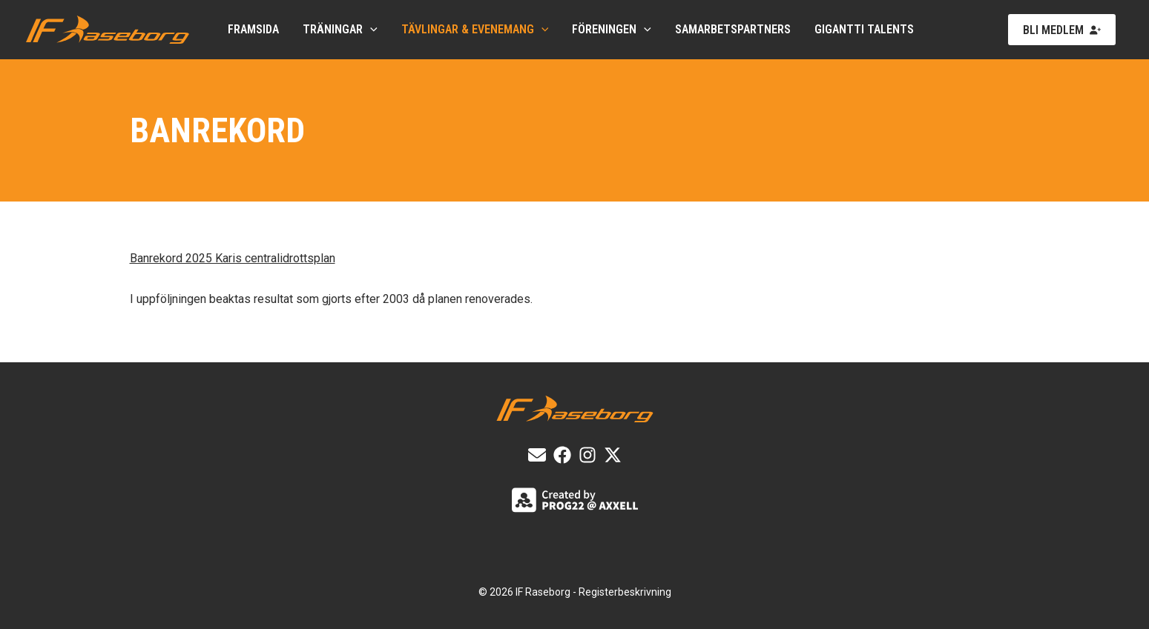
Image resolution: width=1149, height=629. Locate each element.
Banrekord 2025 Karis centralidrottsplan (232, 258)
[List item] (562, 455)
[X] (613, 455)
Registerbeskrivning (625, 592)
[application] (370, 29)
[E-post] (537, 455)
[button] (1062, 29)
